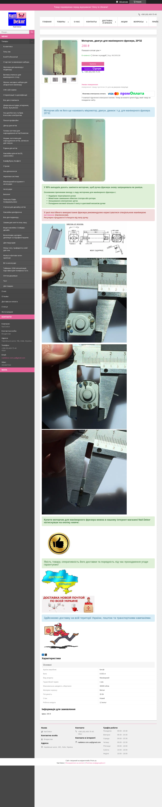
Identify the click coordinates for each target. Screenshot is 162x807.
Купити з (93, 69)
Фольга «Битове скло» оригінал (12, 256)
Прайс (155, 22)
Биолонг (6, 194)
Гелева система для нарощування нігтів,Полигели (15, 132)
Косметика (7, 46)
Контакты (91, 22)
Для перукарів (9, 243)
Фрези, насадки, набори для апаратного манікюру (15, 83)
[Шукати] (31, 32)
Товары (5, 41)
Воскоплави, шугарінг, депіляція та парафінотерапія (15, 236)
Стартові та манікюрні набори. (16, 62)
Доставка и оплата (10, 301)
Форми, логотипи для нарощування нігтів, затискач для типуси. (16, 140)
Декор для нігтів (10, 125)
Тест (5, 281)
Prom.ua (93, 761)
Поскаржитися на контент (74, 763)
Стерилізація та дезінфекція (15, 95)
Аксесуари (7, 189)
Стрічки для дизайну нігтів (14, 207)
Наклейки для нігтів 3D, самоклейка (13, 154)
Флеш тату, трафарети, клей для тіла (15, 249)
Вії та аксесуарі (9, 263)
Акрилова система (11, 176)
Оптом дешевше (10, 276)
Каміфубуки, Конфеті (12, 161)
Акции (124, 22)
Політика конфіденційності (95, 763)
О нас (4, 291)
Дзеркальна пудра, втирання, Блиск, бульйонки (16, 106)
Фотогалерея (7, 312)
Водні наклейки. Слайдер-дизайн (14, 228)
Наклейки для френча (12, 212)
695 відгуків (123, 2)
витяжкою (49, 215)
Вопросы (139, 22)
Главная (46, 22)
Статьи (5, 307)
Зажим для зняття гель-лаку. (15, 222)
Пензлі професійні (10, 120)
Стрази (6, 166)
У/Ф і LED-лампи (9, 90)
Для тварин (8, 286)
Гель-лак (7, 51)
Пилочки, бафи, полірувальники (10, 200)
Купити (93, 64)
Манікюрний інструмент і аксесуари (14, 182)
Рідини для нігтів (10, 148)
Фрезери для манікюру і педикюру (13, 68)
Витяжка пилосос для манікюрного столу (12, 75)
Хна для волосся (10, 171)
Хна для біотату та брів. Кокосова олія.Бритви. (13, 114)
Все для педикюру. (11, 217)
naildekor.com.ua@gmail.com (13, 358)
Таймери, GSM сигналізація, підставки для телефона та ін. (15, 269)
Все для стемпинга (11, 100)
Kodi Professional (10, 57)
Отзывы (5, 296)
